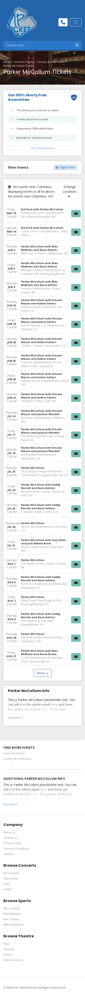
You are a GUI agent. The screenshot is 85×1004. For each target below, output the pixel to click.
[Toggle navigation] (76, 22)
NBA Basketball (13, 925)
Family (7, 889)
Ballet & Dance (13, 960)
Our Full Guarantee (42, 148)
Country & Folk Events (17, 759)
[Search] (38, 45)
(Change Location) (70, 191)
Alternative (10, 878)
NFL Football (11, 908)
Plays (6, 944)
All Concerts (11, 873)
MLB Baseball (12, 914)
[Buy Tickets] (76, 213)
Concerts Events (13, 753)
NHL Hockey (11, 919)
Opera (7, 955)
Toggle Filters (65, 167)
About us (9, 832)
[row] (42, 213)
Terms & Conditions (16, 848)
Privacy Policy (12, 843)
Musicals (9, 949)
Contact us (10, 838)
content (8, 854)
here (54, 704)
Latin (6, 884)
